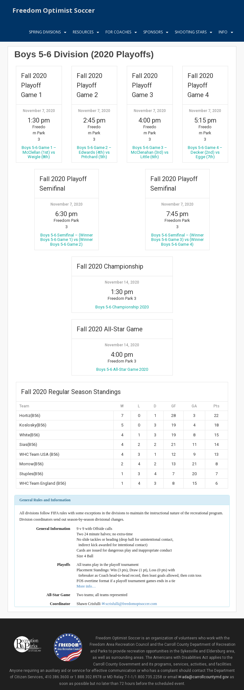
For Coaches (118, 33)
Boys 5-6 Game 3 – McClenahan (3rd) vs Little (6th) (149, 152)
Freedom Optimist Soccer (53, 11)
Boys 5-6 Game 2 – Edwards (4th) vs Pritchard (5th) (94, 152)
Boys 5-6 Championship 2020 (122, 307)
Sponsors (153, 33)
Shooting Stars (191, 33)
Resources (83, 33)
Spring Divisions (45, 33)
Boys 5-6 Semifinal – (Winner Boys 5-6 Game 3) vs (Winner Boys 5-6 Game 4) (177, 240)
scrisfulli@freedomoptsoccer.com (131, 604)
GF (173, 406)
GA (194, 406)
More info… (86, 586)
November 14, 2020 (122, 282)
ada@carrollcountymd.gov (205, 677)
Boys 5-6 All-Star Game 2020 (122, 369)
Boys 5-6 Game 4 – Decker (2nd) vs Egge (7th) (205, 152)
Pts (217, 406)
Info (223, 33)
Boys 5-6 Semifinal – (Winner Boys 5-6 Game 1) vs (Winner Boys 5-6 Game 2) (66, 240)
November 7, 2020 (39, 111)
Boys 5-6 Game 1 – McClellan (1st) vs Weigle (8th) (39, 152)
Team (24, 406)
